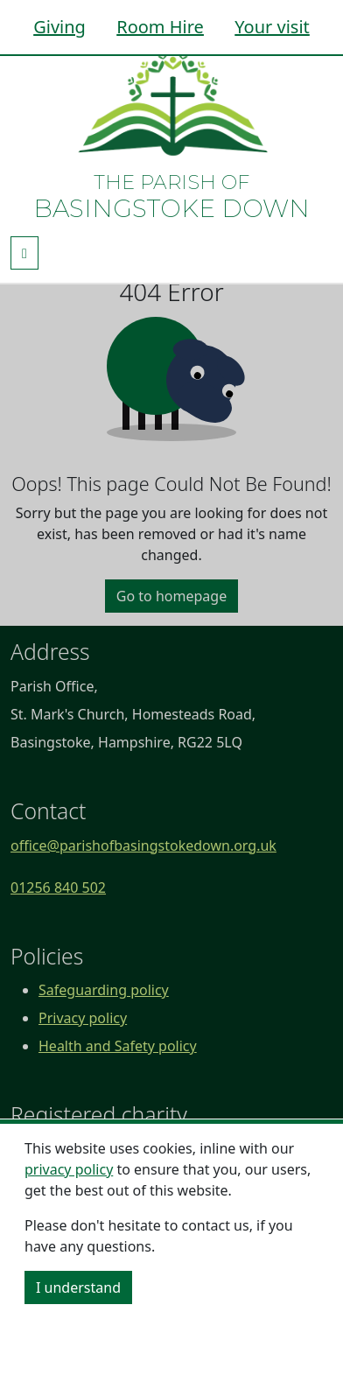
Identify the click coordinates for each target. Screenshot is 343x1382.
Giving (59, 27)
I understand (78, 1287)
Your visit (272, 27)
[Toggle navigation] (24, 253)
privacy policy (68, 1169)
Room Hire (160, 27)
